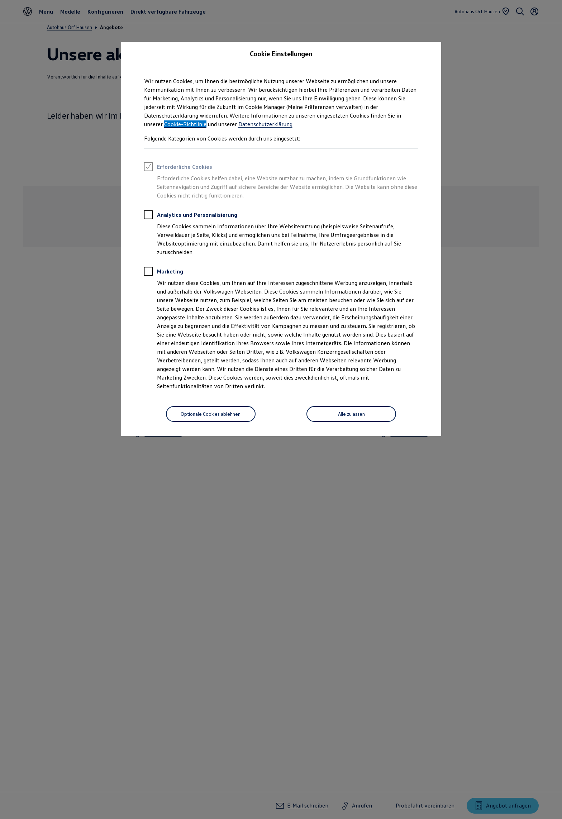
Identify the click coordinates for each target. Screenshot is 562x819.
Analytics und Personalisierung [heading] (190, 215)
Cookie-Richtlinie (185, 124)
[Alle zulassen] (351, 414)
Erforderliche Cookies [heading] (178, 167)
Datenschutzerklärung (265, 124)
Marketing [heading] (163, 272)
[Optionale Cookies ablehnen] (211, 414)
